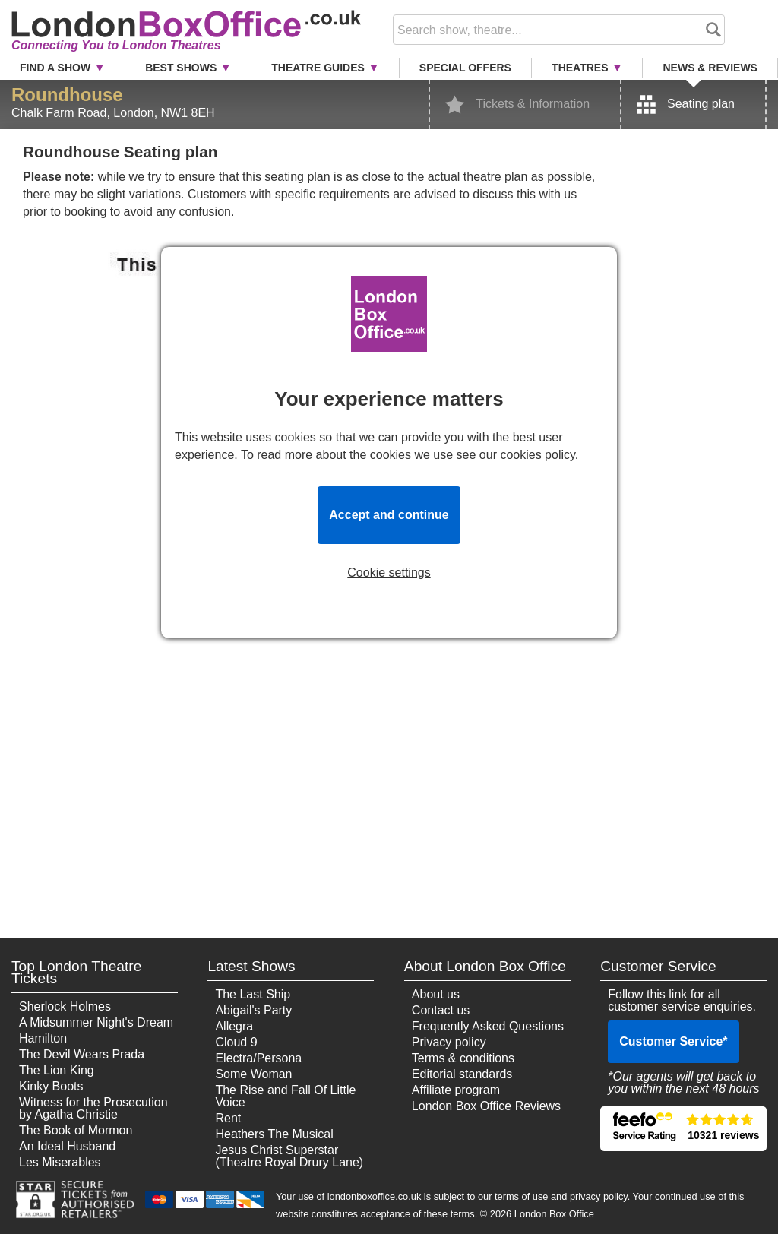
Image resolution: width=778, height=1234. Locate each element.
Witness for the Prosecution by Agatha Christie (93, 1108)
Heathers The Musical (274, 1134)
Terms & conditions (463, 1058)
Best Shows (181, 68)
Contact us (441, 1010)
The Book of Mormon (75, 1130)
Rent (228, 1118)
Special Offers (465, 68)
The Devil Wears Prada (81, 1054)
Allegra (234, 1026)
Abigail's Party (253, 1010)
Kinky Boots (51, 1086)
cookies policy (537, 454)
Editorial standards (462, 1074)
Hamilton (43, 1038)
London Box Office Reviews (486, 1106)
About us (436, 994)
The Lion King (56, 1070)
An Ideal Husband (67, 1146)
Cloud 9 (236, 1042)
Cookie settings (388, 573)
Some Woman (253, 1074)
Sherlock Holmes (65, 1006)
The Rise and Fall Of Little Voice (285, 1096)
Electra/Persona (258, 1058)
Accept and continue (388, 514)
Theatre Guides (318, 68)
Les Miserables (60, 1162)
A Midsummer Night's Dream (96, 1022)
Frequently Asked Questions (488, 1026)
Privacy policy (449, 1042)
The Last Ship (252, 994)
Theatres (580, 68)
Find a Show (55, 68)
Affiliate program (456, 1090)
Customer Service (673, 1041)
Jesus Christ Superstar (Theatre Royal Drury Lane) (289, 1156)
